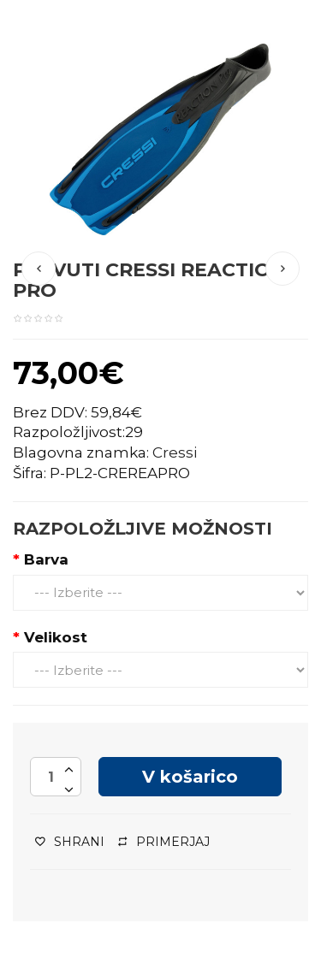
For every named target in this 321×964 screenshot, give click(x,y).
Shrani (69, 841)
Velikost (55, 637)
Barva (46, 559)
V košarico (190, 776)
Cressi (174, 452)
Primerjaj (164, 841)
